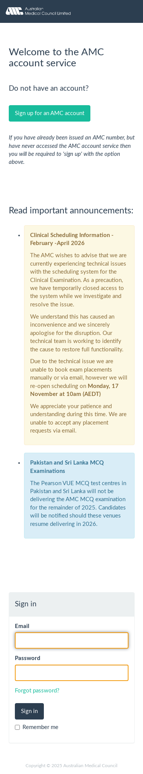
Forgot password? (37, 691)
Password (27, 658)
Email (22, 626)
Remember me (36, 727)
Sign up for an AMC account (49, 113)
